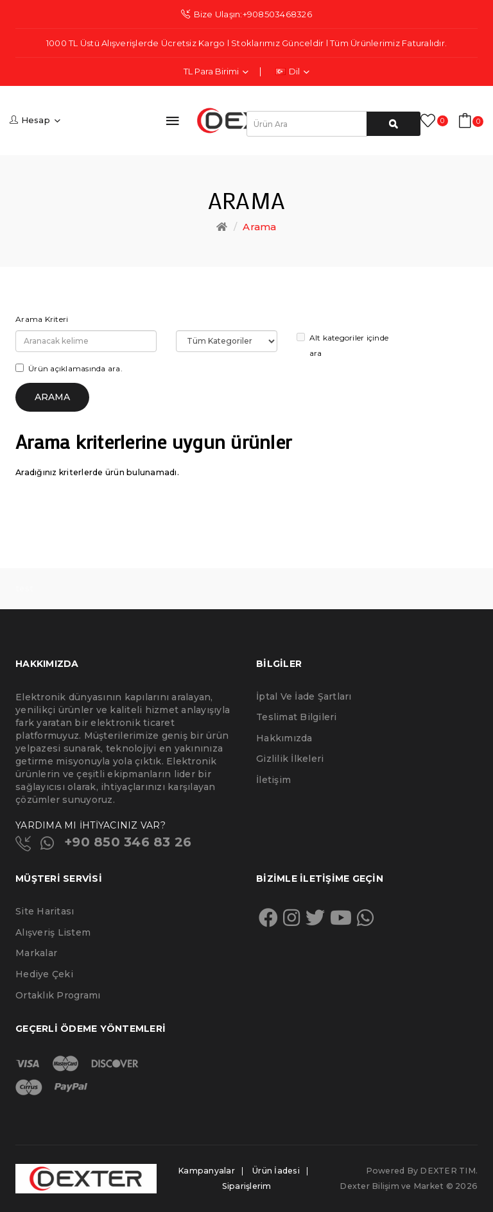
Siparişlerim (247, 1186)
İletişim (273, 780)
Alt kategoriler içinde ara (343, 345)
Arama (259, 227)
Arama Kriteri (41, 319)
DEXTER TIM (448, 1170)
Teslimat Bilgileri (296, 717)
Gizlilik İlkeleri (290, 758)
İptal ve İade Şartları (304, 696)
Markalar (36, 953)
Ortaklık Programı (57, 995)
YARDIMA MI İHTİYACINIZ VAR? (90, 825)
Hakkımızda (284, 738)
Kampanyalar (206, 1170)
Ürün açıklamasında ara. (69, 368)
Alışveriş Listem (53, 932)
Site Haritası (44, 911)
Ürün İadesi (276, 1170)
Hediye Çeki (44, 974)
